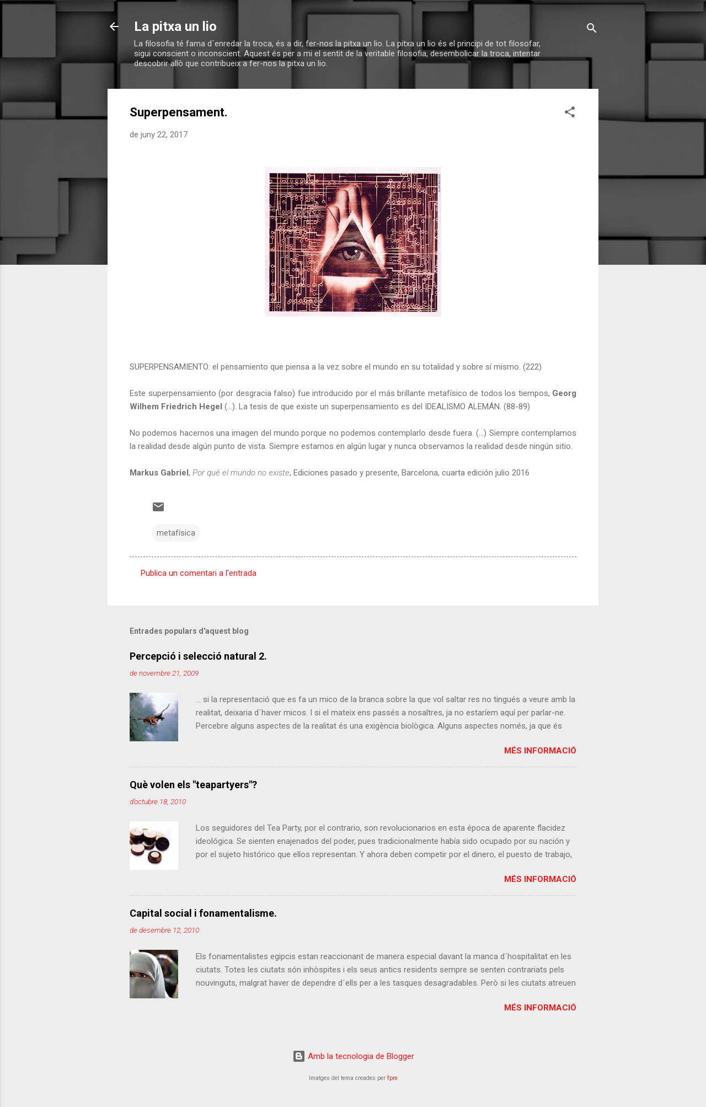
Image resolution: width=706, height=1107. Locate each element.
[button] (569, 113)
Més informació (540, 751)
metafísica (176, 533)
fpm (392, 1078)
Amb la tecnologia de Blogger (353, 1056)
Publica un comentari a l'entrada (198, 573)
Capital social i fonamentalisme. (203, 913)
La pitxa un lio (175, 26)
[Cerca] (591, 30)
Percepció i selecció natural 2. (198, 656)
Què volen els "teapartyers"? (193, 784)
